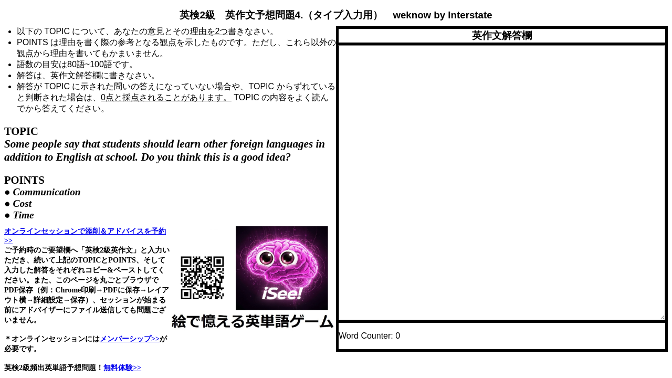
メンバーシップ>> (130, 338)
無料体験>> (122, 367)
